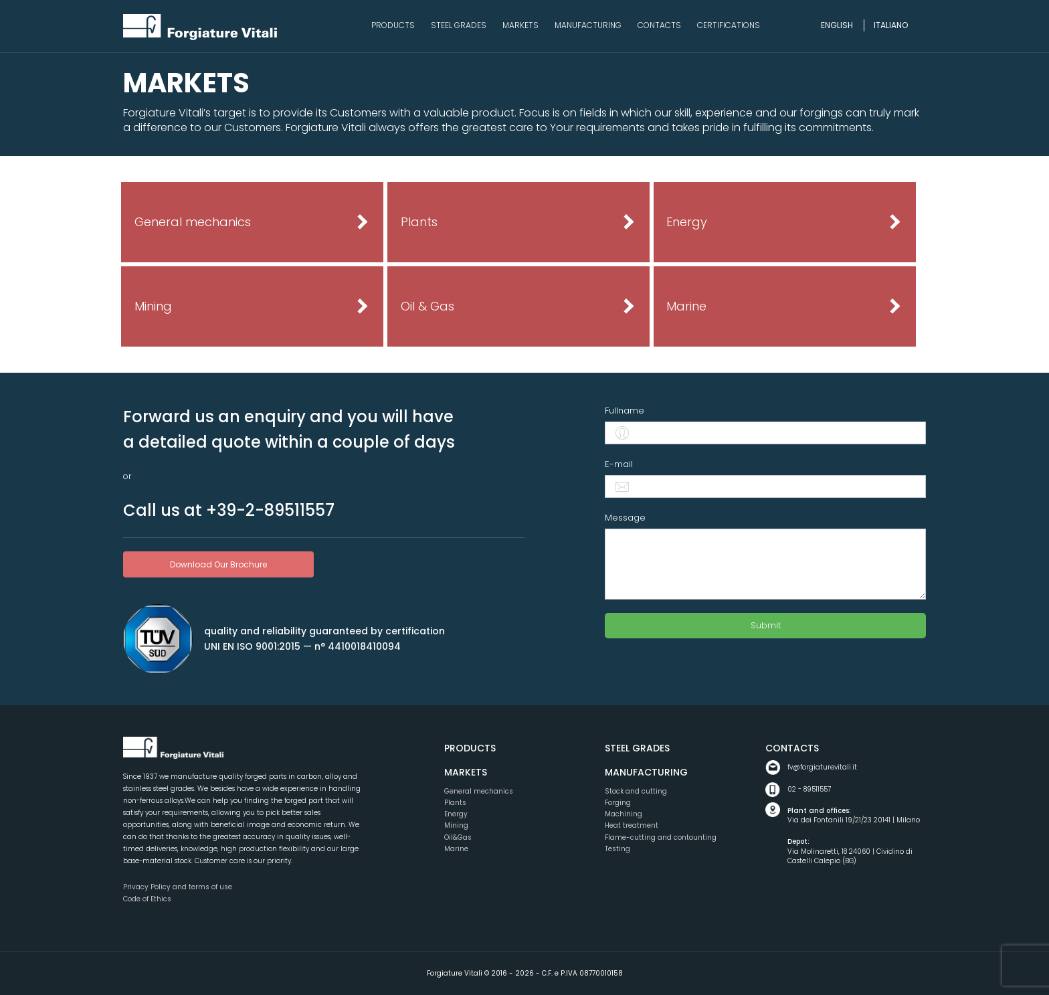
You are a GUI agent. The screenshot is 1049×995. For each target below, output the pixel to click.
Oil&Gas (458, 837)
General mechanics (192, 221)
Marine (686, 306)
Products (470, 748)
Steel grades (637, 748)
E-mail (619, 464)
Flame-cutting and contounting (661, 837)
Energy (686, 221)
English (837, 25)
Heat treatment (631, 825)
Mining (153, 306)
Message (625, 517)
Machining (623, 814)
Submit (766, 625)
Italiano (891, 25)
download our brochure (218, 564)
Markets (465, 772)
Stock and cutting (636, 791)
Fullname (624, 410)
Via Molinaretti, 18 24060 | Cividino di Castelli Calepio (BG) (856, 851)
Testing (617, 849)
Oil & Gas (427, 306)
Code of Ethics (147, 899)
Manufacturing (646, 772)
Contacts (792, 748)
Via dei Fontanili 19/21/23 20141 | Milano (856, 815)
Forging (618, 803)
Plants (419, 221)
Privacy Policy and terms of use (177, 887)
